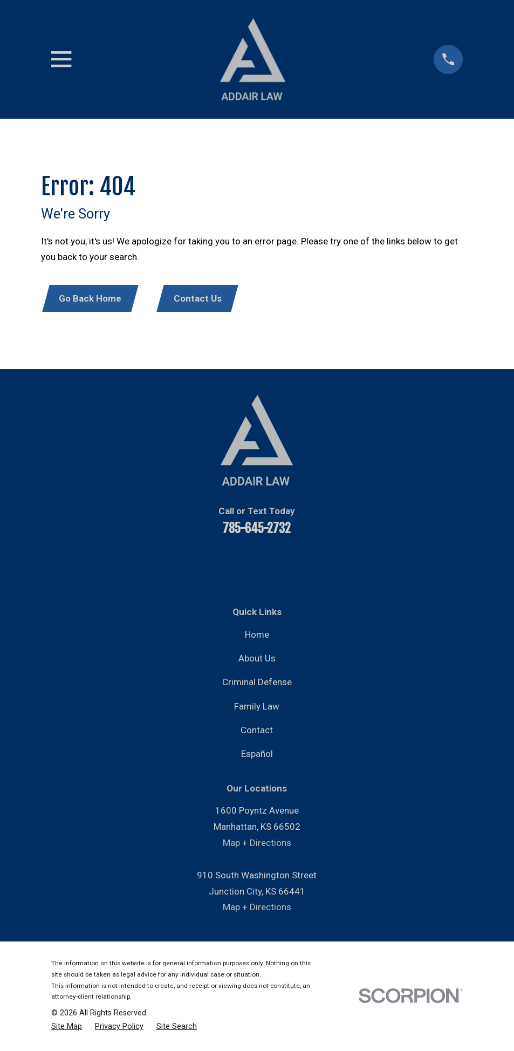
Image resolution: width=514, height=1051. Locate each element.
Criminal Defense (257, 683)
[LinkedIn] (242, 565)
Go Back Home (91, 299)
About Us (257, 659)
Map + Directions (257, 843)
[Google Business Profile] (330, 565)
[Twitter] (271, 565)
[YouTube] (213, 565)
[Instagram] (300, 565)
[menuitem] (66, 1027)
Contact (257, 731)
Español (257, 754)
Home (257, 636)
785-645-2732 (257, 530)
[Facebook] (184, 565)
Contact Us (200, 299)
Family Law (256, 707)
